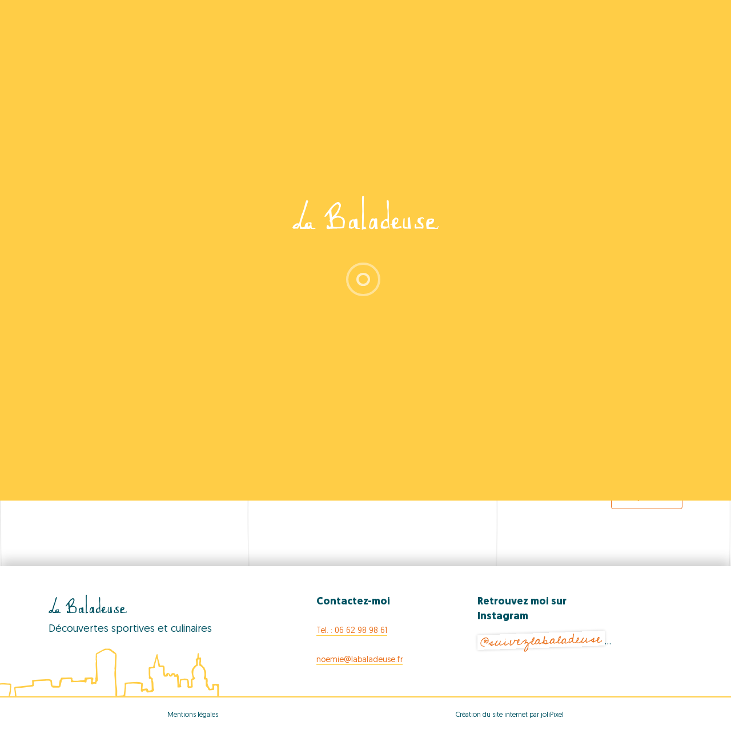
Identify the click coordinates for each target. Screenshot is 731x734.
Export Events (646, 497)
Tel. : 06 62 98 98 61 (351, 631)
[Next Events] (651, 466)
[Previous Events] (88, 466)
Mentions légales (192, 715)
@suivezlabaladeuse (541, 641)
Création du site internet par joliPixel (510, 715)
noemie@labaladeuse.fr (359, 660)
